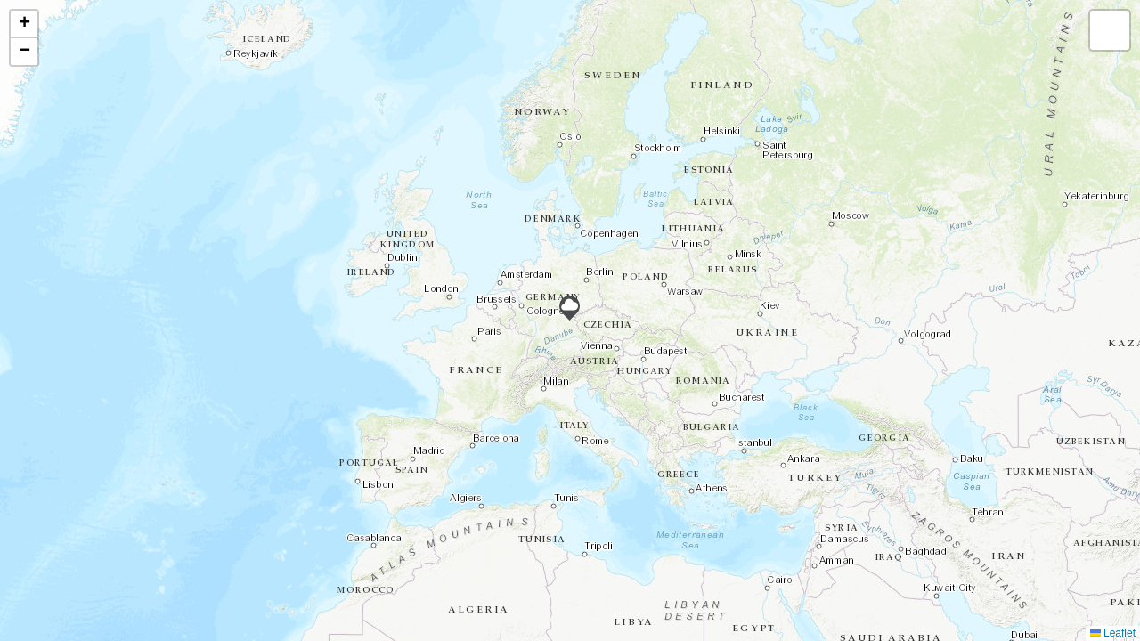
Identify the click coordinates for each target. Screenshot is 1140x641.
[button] (569, 308)
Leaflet (1113, 633)
